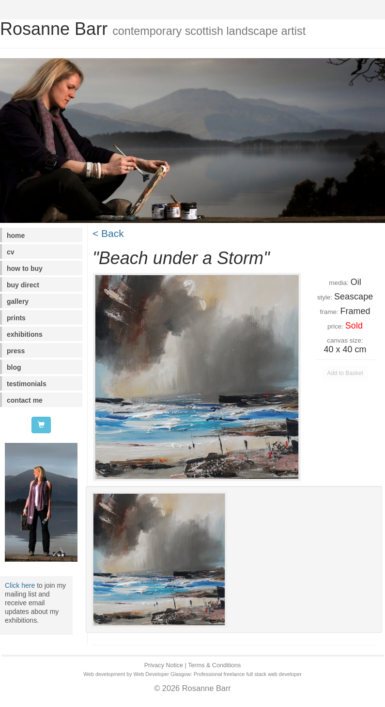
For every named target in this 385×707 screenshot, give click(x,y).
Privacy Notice (163, 665)
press (16, 351)
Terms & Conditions (214, 665)
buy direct (23, 285)
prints (16, 318)
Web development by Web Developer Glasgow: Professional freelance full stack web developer (192, 674)
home (16, 235)
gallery (18, 301)
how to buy (25, 268)
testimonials (26, 384)
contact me (25, 400)
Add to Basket (345, 373)
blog (14, 367)
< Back (108, 233)
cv (11, 252)
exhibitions (25, 334)
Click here (20, 585)
